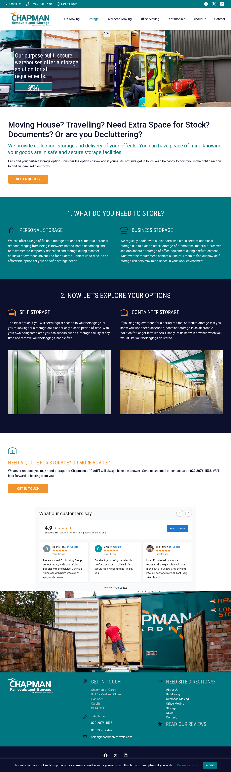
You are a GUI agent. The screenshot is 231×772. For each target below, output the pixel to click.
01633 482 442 (102, 730)
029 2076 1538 (102, 723)
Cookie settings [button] (187, 765)
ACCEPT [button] (210, 765)
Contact (171, 717)
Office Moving (175, 703)
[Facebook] (206, 4)
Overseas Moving (177, 699)
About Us (172, 690)
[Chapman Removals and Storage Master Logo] (30, 19)
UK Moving (173, 694)
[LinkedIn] (222, 4)
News (170, 713)
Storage (171, 708)
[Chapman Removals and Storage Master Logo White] (40, 685)
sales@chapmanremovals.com (111, 737)
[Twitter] (214, 4)
